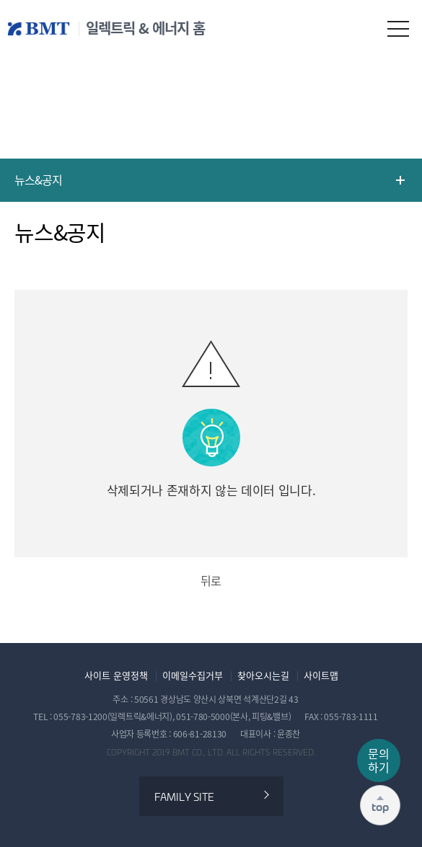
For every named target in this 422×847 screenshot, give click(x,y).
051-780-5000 (202, 716)
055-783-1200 (80, 716)
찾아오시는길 (263, 675)
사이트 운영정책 (116, 675)
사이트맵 (321, 675)
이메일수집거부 (192, 675)
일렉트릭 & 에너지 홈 (145, 28)
